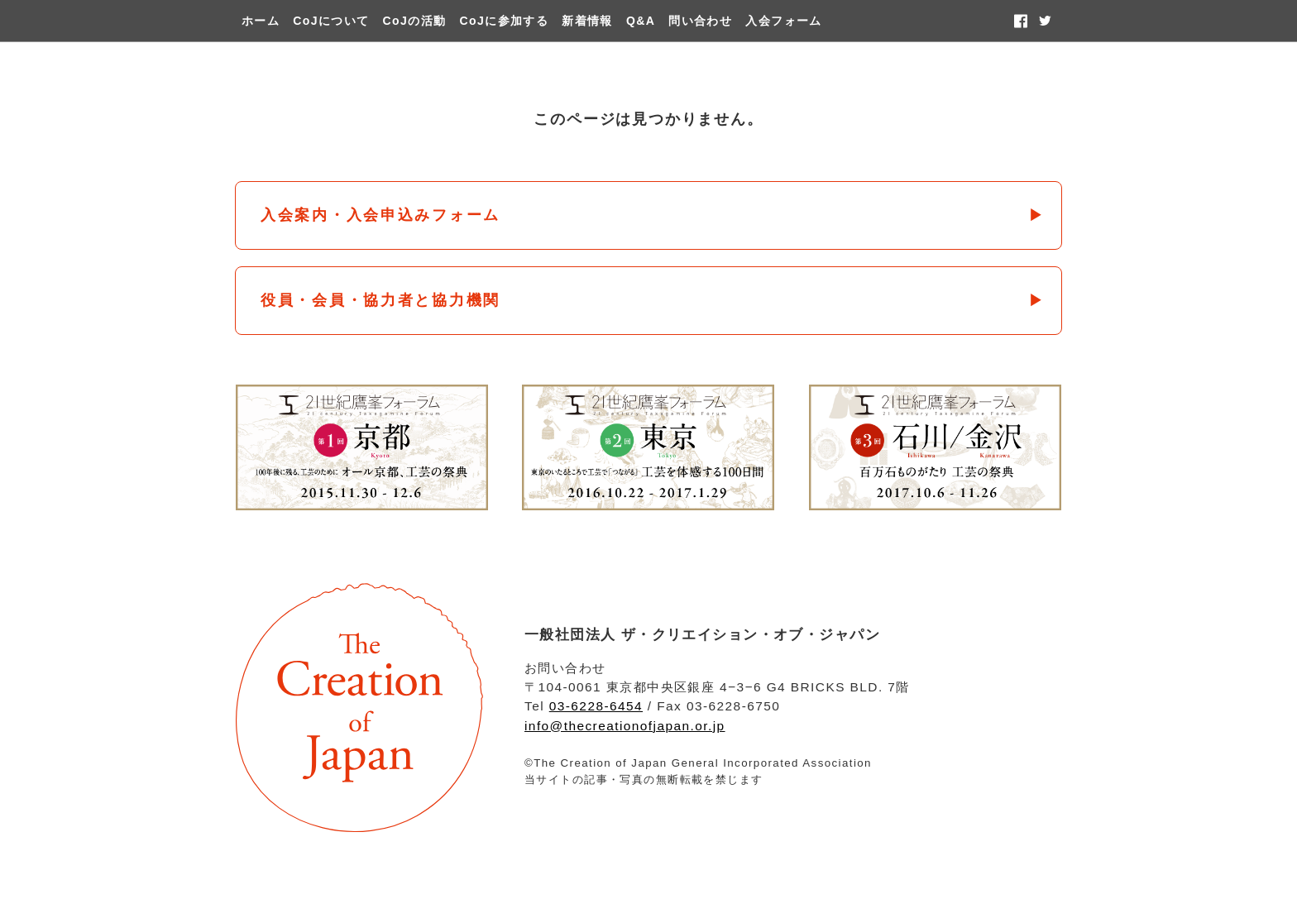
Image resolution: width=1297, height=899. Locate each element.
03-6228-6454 (596, 706)
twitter (1044, 21)
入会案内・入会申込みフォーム (380, 215)
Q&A (640, 20)
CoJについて (331, 20)
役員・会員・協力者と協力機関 (380, 300)
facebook (1020, 21)
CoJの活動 (415, 20)
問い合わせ (700, 20)
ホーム (261, 20)
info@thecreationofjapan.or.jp (624, 726)
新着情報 (587, 20)
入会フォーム (783, 20)
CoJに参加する (504, 20)
